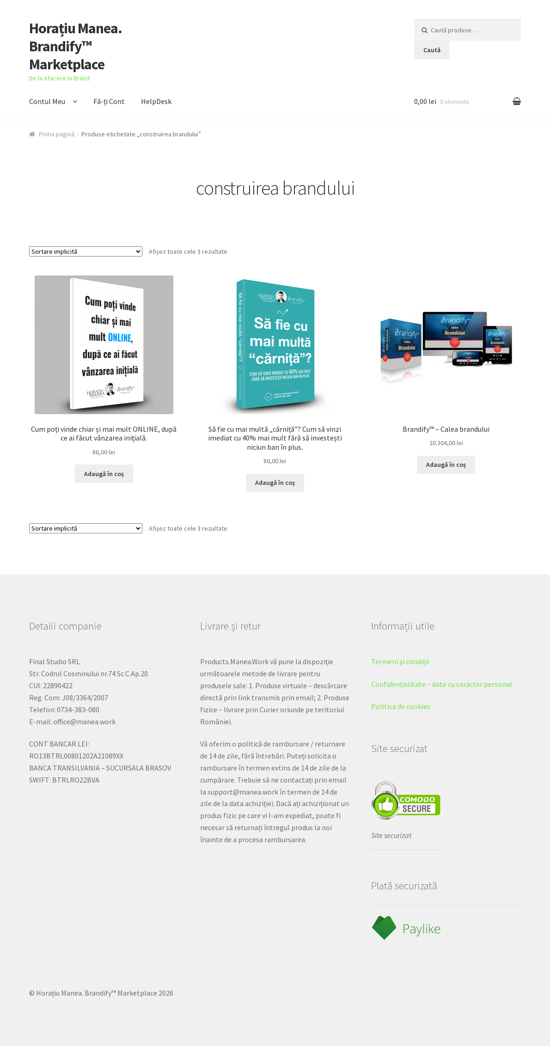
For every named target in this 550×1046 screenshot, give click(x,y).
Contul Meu (47, 101)
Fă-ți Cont (109, 101)
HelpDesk (156, 101)
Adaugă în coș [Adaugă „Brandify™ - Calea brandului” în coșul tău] (446, 464)
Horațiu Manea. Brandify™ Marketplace (75, 46)
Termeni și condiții (400, 661)
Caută (431, 50)
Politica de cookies (400, 706)
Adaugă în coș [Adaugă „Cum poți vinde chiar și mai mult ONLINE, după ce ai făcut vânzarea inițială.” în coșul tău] (104, 474)
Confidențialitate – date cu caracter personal (441, 684)
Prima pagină (56, 134)
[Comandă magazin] (85, 251)
